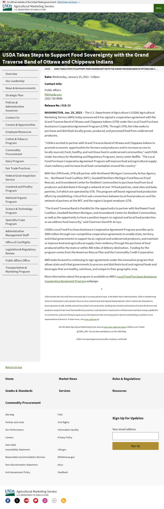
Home (47, 69)
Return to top (13, 367)
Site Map (9, 414)
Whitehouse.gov (66, 457)
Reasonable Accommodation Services (25, 457)
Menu (159, 8)
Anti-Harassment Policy (17, 472)
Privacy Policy (65, 437)
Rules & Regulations (126, 379)
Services (64, 391)
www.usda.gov (90, 319)
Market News (68, 379)
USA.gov (62, 449)
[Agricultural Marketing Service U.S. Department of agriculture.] (31, 493)
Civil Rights (63, 422)
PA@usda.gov (53, 94)
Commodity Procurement (23, 403)
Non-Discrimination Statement (21, 464)
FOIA (60, 414)
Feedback (63, 472)
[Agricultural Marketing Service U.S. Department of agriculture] (28, 7)
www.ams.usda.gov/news (115, 327)
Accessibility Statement (17, 449)
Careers (9, 437)
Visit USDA (10, 444)
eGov (60, 464)
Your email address (124, 429)
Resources (119, 391)
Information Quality (68, 429)
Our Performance (14, 429)
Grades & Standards (18, 391)
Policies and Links (14, 422)
